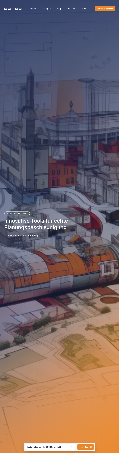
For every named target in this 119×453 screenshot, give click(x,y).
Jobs (83, 9)
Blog (59, 9)
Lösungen (46, 9)
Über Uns (71, 9)
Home (33, 9)
